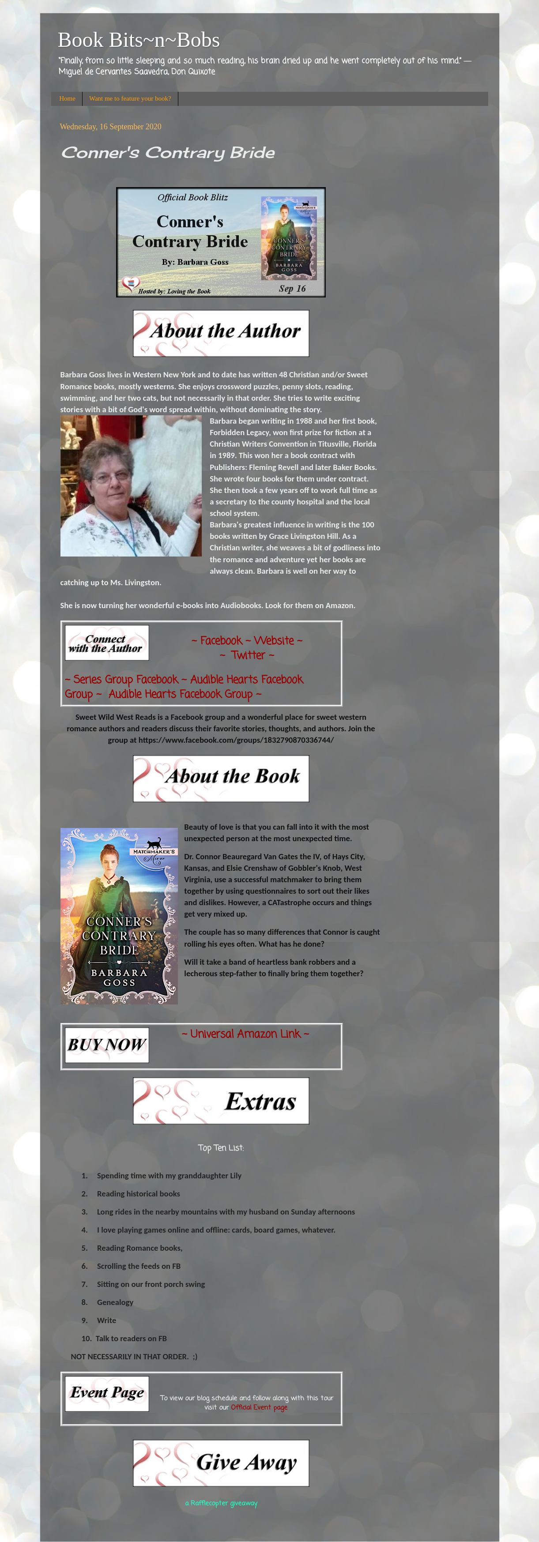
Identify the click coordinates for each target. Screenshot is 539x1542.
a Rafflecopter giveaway (221, 1503)
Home (67, 98)
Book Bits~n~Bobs (139, 39)
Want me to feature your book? (130, 98)
